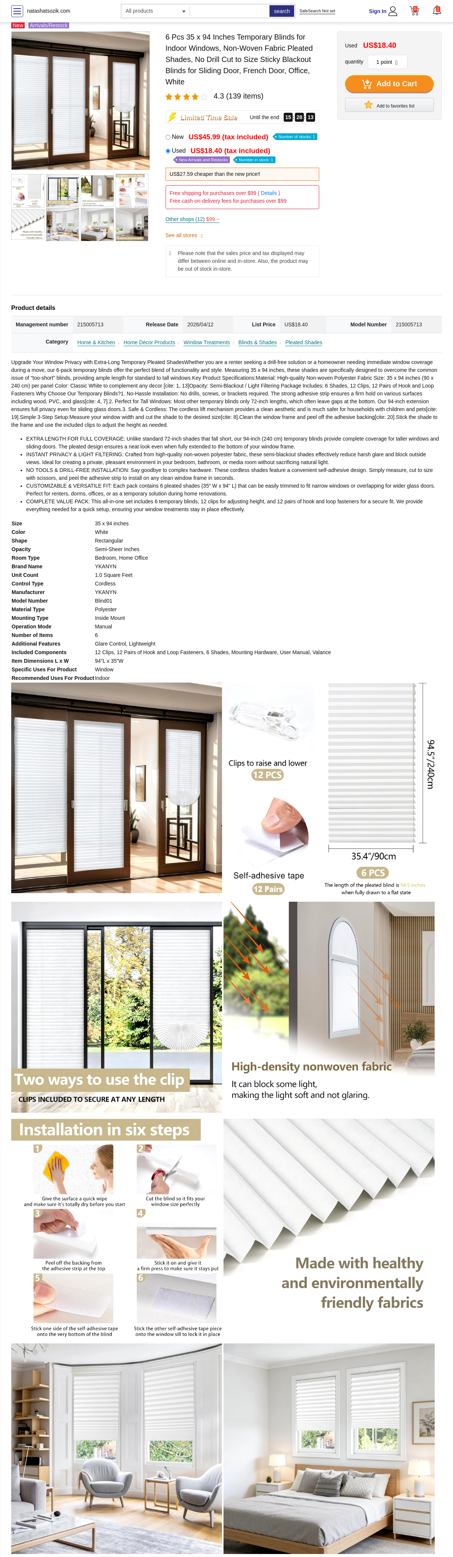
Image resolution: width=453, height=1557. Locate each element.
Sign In (377, 11)
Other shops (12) (192, 219)
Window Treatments (207, 342)
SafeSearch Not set (317, 11)
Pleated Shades (303, 342)
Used (223, 155)
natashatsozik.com (48, 11)
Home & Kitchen (96, 342)
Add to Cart (389, 84)
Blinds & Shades (257, 342)
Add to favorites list (389, 104)
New (244, 137)
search (282, 11)
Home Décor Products (149, 342)
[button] (437, 10)
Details (269, 193)
